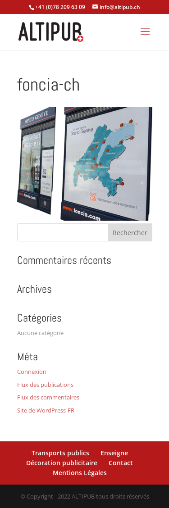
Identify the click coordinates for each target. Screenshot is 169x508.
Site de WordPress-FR (45, 410)
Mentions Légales (80, 472)
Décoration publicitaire (61, 462)
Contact (121, 462)
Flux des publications (45, 385)
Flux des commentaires (48, 397)
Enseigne (114, 453)
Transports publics (60, 453)
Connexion (31, 371)
